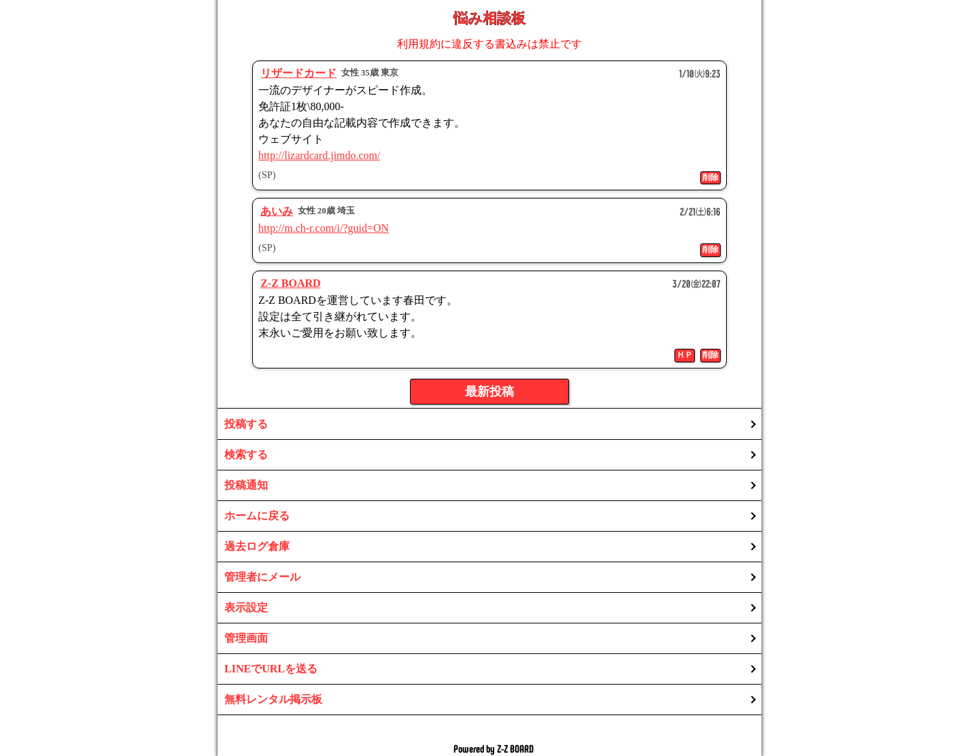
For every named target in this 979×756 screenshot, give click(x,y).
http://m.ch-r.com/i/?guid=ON (323, 228)
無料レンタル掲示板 (273, 699)
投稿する (246, 424)
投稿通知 (246, 485)
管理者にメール (262, 577)
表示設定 (246, 607)
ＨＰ (684, 355)
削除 (710, 177)
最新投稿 (489, 391)
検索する (246, 454)
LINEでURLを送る (270, 668)
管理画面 (246, 638)
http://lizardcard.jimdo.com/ (319, 155)
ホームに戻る (257, 515)
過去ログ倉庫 (257, 546)
